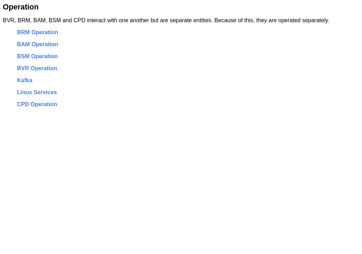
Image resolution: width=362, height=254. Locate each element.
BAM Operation (37, 44)
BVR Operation (37, 68)
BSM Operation (37, 56)
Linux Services (37, 92)
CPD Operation (37, 104)
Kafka (25, 80)
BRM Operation (37, 32)
